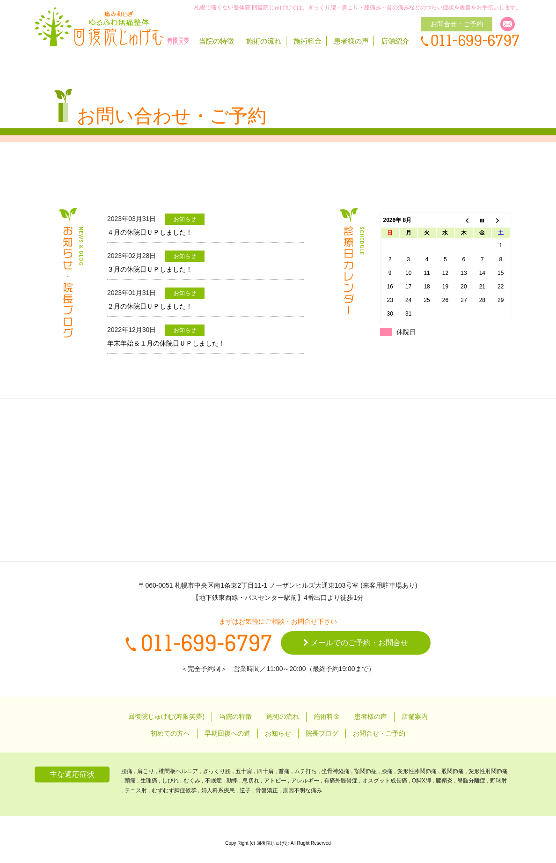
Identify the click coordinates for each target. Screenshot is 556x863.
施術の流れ (263, 41)
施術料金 (307, 41)
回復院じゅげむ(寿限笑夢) (166, 716)
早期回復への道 (227, 733)
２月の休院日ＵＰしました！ (149, 306)
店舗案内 (415, 716)
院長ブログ (322, 733)
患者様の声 (351, 41)
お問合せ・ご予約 (379, 733)
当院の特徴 (216, 41)
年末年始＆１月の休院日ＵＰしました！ (166, 343)
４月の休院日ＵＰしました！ (149, 232)
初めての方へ (170, 733)
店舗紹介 (395, 41)
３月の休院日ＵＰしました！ (149, 269)
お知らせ (278, 733)
